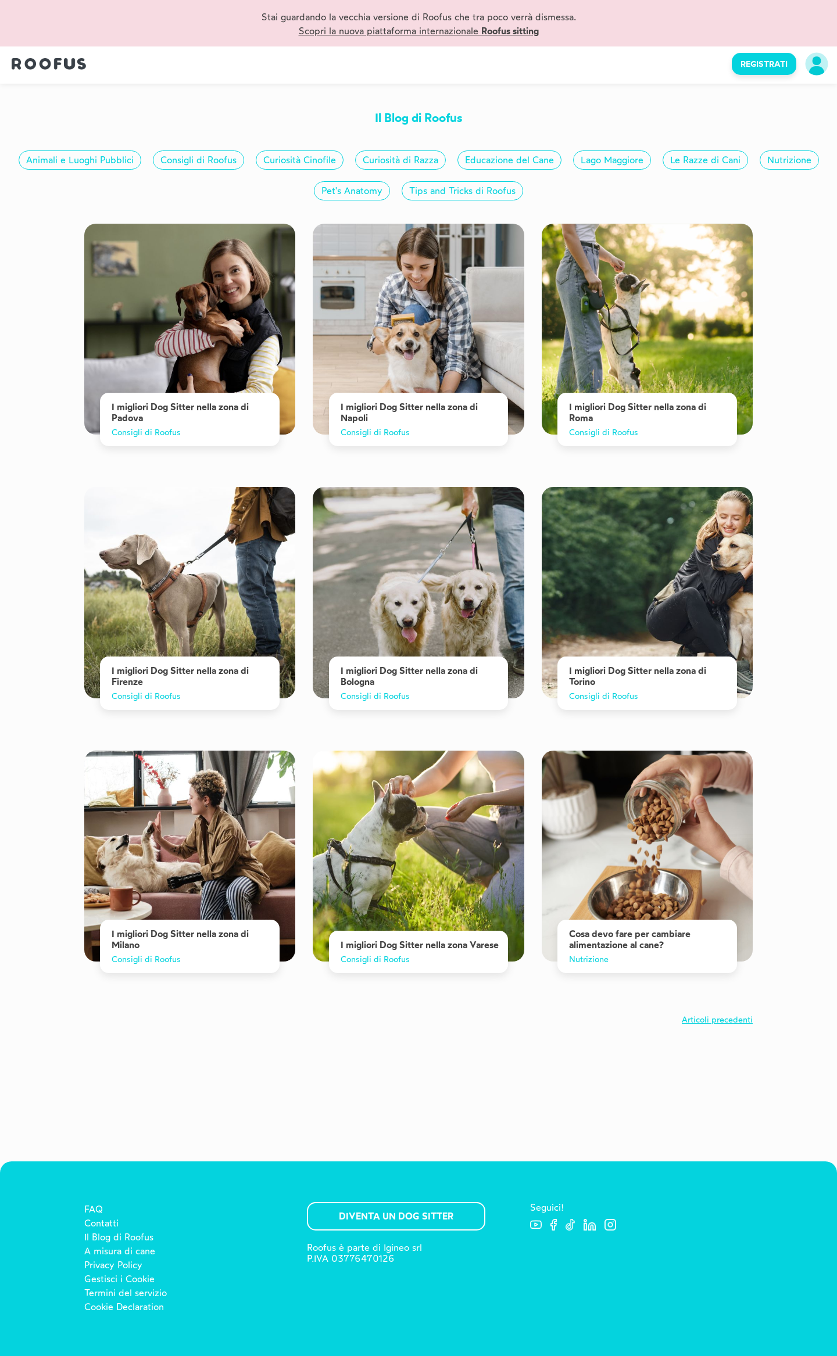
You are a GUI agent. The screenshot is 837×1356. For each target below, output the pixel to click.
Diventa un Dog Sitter (396, 1216)
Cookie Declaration (124, 1306)
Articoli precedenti (717, 1019)
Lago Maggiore (612, 160)
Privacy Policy (113, 1265)
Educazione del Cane (509, 160)
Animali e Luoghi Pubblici (80, 160)
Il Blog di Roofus (118, 1237)
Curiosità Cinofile (299, 160)
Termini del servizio (125, 1292)
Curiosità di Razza (400, 160)
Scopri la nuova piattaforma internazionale (419, 31)
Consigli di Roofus (198, 160)
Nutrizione (789, 160)
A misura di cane (119, 1251)
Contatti (101, 1223)
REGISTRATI (764, 64)
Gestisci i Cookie (119, 1279)
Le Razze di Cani (705, 160)
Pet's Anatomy (351, 190)
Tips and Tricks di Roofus (462, 190)
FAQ (93, 1209)
